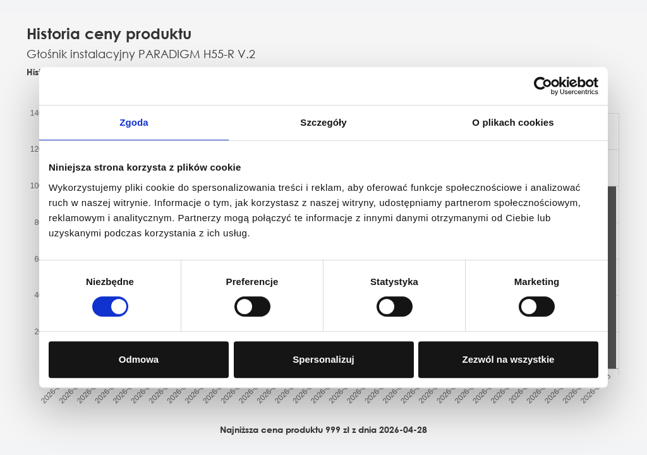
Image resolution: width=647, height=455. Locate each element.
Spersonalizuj (323, 359)
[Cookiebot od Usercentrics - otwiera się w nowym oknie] (543, 85)
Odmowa (139, 359)
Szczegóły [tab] (323, 122)
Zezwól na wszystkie (509, 359)
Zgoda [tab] (133, 122)
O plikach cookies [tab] (512, 122)
